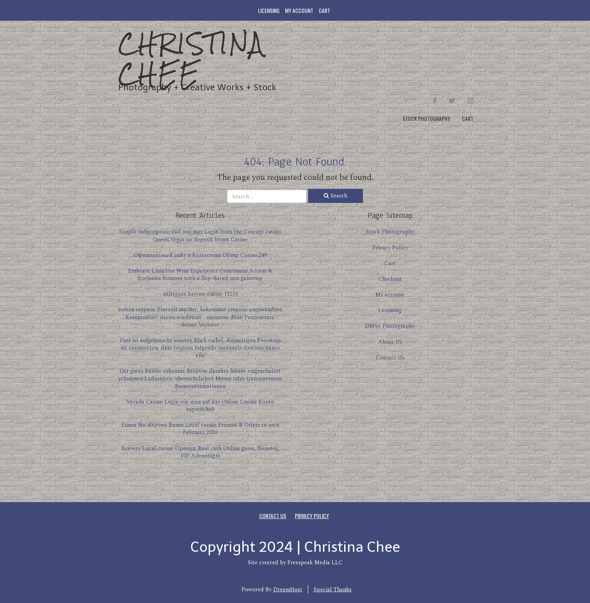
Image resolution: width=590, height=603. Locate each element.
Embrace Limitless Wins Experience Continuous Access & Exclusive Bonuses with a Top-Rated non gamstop (200, 274)
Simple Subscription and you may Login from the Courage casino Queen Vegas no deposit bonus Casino (200, 235)
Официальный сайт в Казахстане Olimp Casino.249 (200, 255)
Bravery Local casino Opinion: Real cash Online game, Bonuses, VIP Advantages (200, 452)
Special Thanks (333, 589)
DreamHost (287, 589)
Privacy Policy (390, 248)
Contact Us (390, 358)
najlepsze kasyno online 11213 (200, 294)
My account (299, 10)
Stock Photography (426, 118)
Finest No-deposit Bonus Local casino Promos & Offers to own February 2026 (200, 428)
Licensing (269, 10)
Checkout (390, 279)
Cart (324, 10)
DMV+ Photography (390, 326)
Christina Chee (191, 58)
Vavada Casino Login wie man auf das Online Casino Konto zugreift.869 (200, 405)
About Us (390, 342)
